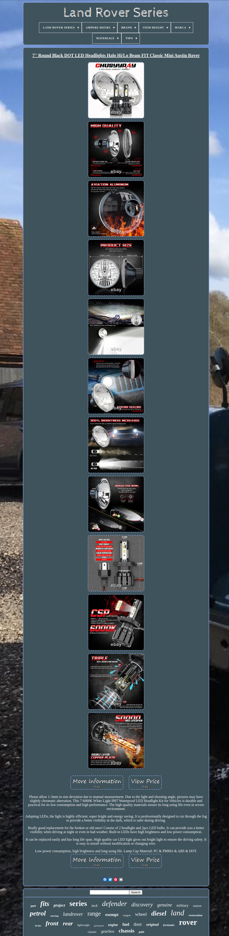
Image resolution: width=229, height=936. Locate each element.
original (152, 924)
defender (114, 904)
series (78, 904)
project (59, 905)
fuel (125, 924)
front (52, 923)
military (182, 905)
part (33, 906)
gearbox (107, 931)
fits (44, 904)
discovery (142, 905)
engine (113, 925)
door (138, 924)
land (177, 913)
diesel (158, 913)
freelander (169, 925)
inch (95, 906)
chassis (127, 931)
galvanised (99, 925)
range (94, 913)
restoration (195, 915)
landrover (73, 914)
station (197, 906)
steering (54, 915)
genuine (164, 905)
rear (68, 923)
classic (92, 932)
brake (38, 925)
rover (188, 922)
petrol (38, 913)
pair (141, 932)
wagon (127, 915)
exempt (112, 914)
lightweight (83, 925)
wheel (141, 914)
